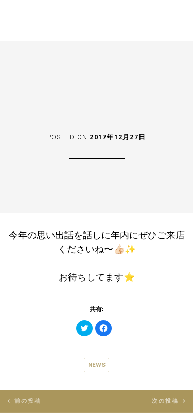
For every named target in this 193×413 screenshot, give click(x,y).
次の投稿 (165, 401)
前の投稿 (28, 401)
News (97, 364)
